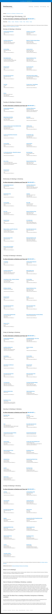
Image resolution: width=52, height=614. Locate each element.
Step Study (5, 84)
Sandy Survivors (29, 509)
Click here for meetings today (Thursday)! (12, 26)
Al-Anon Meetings (43, 6)
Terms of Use (13, 610)
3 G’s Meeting (6, 261)
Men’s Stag (5, 211)
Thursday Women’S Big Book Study (9, 314)
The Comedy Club (6, 382)
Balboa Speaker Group (30, 270)
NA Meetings (36, 6)
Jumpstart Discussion (30, 500)
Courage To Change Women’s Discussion (10, 134)
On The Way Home (29, 220)
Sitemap (17, 610)
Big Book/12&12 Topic (7, 193)
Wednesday (17, 21)
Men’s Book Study (29, 152)
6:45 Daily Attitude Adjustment (8, 31)
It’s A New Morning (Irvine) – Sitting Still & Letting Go (12, 152)
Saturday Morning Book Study (31, 432)
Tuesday (13, 21)
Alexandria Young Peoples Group (31, 459)
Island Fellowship (6, 500)
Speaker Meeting (6, 441)
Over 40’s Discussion (29, 66)
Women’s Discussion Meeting (8, 246)
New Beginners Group (30, 450)
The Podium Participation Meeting (31, 382)
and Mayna (5, 563)
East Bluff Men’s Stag (29, 134)
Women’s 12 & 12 (6, 323)
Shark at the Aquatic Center (8, 237)
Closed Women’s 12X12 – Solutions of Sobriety (11, 279)
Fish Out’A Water (6, 49)
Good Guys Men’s (29, 143)
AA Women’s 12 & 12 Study (30, 31)
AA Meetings (31, 6)
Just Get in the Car (29, 49)
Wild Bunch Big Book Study (8, 391)
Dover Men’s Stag (6, 415)
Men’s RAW (28, 202)
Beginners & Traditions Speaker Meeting (33, 40)
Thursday (20, 21)
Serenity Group (28, 544)
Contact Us (31, 610)
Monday (9, 21)
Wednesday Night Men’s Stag (31, 237)
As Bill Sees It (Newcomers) (8, 40)
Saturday (27, 21)
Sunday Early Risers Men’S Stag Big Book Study (34, 518)
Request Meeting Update (22, 610)
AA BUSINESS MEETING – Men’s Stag (32, 338)
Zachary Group (6, 476)
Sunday (31, 21)
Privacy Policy (9, 610)
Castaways (28, 193)
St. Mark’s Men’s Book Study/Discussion (33, 441)
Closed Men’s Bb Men (7, 553)
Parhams (43, 562)
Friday (24, 21)
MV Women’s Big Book (7, 288)
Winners (5, 93)
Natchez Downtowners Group (8, 450)
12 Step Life (27, 610)
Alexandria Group (6, 459)
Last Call (5, 544)
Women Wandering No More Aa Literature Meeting (34, 314)
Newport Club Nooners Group (31, 211)
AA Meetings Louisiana (19, 13)
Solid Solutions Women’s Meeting (31, 75)
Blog (48, 6)
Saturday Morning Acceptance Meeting (10, 432)
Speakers (5, 518)
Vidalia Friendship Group (30, 391)
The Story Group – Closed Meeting (32, 84)
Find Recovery (7, 6)
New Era (46, 562)
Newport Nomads (6, 66)
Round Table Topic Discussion (8, 75)
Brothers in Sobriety (29, 347)
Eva (40, 562)
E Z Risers (28, 415)
